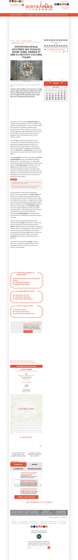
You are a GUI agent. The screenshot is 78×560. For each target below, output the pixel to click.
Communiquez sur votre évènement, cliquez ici (23, 362)
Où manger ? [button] (18, 18)
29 (58, 99)
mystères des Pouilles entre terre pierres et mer (27, 429)
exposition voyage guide (17, 427)
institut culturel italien (23, 424)
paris (11, 433)
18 (46, 97)
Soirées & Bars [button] (39, 18)
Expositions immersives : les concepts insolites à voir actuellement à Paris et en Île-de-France (46, 512)
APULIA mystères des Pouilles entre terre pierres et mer (25, 430)
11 (46, 95)
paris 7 (12, 425)
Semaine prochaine (34, 469)
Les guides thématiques (21, 284)
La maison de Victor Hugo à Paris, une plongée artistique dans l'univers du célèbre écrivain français (18, 454)
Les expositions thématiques (23, 299)
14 (55, 95)
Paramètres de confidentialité (39, 523)
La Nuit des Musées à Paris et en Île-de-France (26, 279)
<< (45, 87)
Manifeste (15, 523)
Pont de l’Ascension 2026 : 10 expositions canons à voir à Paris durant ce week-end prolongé (32, 512)
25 (47, 99)
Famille (47, 18)
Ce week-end (18, 469)
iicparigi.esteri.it (26, 391)
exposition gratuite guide (17, 432)
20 (53, 97)
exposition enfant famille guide (33, 432)
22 (58, 97)
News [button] (12, 18)
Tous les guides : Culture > (57, 517)
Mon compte (65, 8)
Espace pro (66, 10)
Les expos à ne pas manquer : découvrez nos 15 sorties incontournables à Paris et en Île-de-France (34, 454)
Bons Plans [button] (53, 18)
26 (50, 99)
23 (61, 97)
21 (55, 97)
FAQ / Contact (63, 522)
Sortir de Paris (62, 523)
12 (49, 95)
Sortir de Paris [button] (62, 18)
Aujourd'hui (18, 464)
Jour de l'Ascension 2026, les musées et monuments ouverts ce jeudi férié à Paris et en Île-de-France (17, 512)
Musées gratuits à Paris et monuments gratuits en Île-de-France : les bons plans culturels (26, 186)
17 (64, 95)
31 (64, 99)
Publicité (13, 522)
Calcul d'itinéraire (26, 382)
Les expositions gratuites (21, 297)
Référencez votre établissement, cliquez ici (22, 361)
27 (53, 99)
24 (64, 97)
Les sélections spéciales (21, 282)
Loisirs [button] (31, 18)
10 (64, 93)
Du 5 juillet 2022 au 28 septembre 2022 (26, 371)
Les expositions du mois (21, 295)
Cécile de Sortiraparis (18, 85)
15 (58, 95)
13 (52, 95)
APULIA (12, 429)
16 (61, 95)
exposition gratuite (29, 245)
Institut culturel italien (35, 125)
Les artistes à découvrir (21, 312)
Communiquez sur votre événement (28, 522)
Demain (34, 464)
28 (56, 99)
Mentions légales (24, 523)
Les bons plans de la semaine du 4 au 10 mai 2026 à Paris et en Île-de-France (26, 182)
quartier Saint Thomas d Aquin (32, 427)
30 (61, 99)
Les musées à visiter (20, 310)
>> (66, 87)
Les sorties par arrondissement (24, 314)
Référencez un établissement (48, 522)
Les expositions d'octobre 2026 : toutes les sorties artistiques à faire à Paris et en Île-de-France (60, 512)
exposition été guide (20, 425)
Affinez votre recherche (26, 497)
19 (49, 97)
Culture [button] (25, 18)
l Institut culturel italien (35, 424)
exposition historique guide (33, 425)
